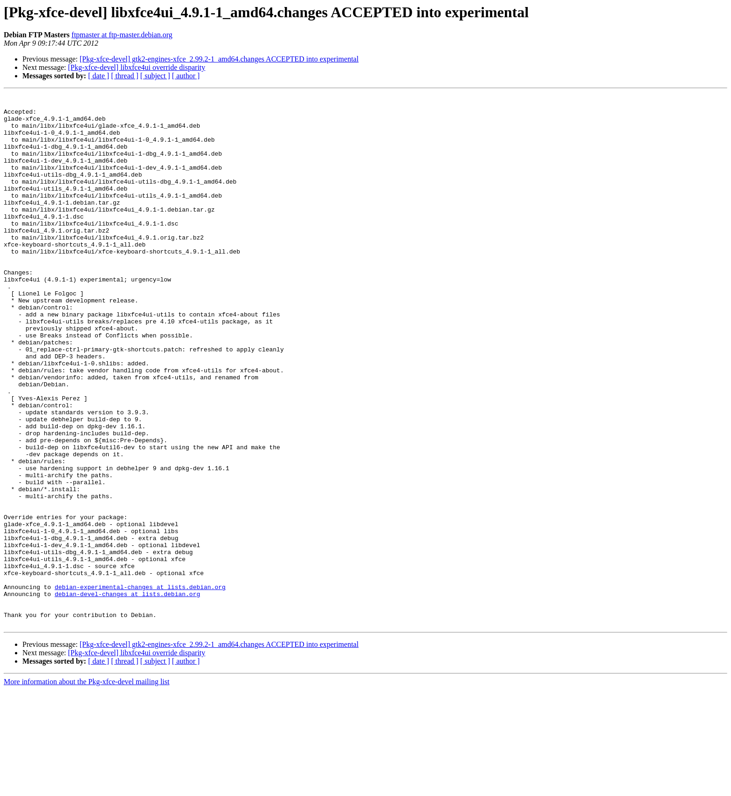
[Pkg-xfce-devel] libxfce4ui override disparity (137, 67)
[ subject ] (155, 76)
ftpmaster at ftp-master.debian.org (121, 35)
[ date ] (98, 76)
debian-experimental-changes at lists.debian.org (140, 686)
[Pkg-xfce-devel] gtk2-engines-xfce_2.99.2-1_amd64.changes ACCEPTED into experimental (219, 59)
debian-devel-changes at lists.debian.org (127, 694)
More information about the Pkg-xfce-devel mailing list (86, 788)
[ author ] (186, 76)
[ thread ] (124, 76)
